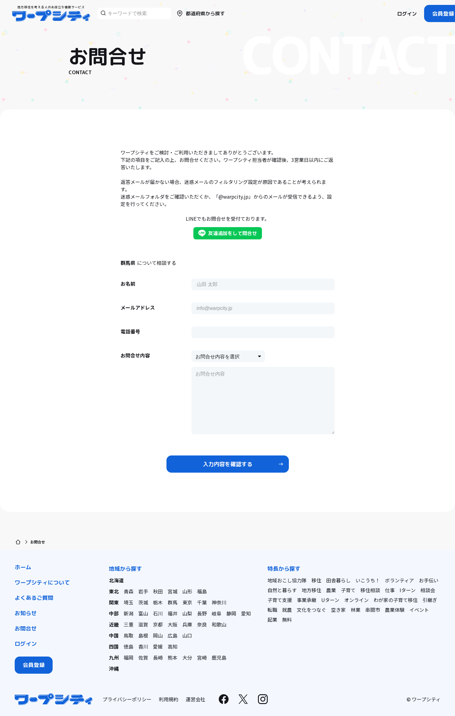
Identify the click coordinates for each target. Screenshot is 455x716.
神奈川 (219, 602)
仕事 (390, 590)
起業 (272, 619)
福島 (202, 591)
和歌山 (219, 624)
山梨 (187, 613)
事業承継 (306, 599)
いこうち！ (368, 580)
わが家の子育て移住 (396, 599)
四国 (114, 646)
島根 (143, 635)
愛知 (246, 613)
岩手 (143, 591)
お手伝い (428, 580)
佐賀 (143, 657)
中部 (114, 613)
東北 (114, 591)
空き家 (338, 609)
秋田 (158, 591)
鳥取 (128, 635)
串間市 (372, 609)
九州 (114, 657)
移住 (316, 580)
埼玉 (128, 602)
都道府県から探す (200, 13)
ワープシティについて (42, 582)
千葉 (202, 602)
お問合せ (26, 628)
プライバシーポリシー (127, 699)
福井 (172, 613)
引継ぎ (430, 599)
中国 (114, 635)
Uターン (330, 599)
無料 (287, 619)
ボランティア (399, 580)
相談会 (427, 590)
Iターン (408, 590)
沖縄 (114, 668)
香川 (143, 646)
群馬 (172, 602)
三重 (128, 624)
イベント (419, 609)
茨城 (143, 602)
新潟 (128, 613)
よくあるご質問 (34, 598)
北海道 (116, 580)
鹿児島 (219, 657)
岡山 (158, 635)
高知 (172, 646)
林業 (355, 609)
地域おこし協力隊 (287, 580)
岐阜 (217, 613)
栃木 (158, 602)
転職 (272, 609)
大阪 (172, 624)
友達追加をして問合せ (227, 233)
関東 (114, 602)
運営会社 (195, 699)
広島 (172, 635)
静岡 (231, 613)
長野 (202, 613)
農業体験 (395, 609)
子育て (348, 590)
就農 (287, 609)
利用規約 (168, 699)
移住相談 (370, 590)
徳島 (128, 646)
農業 (331, 590)
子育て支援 (279, 599)
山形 (187, 591)
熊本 (172, 657)
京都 (158, 624)
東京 (187, 602)
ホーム (23, 567)
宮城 (172, 591)
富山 (143, 613)
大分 (187, 657)
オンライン (356, 599)
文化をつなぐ (311, 609)
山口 (187, 635)
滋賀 (143, 624)
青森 (128, 591)
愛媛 (158, 646)
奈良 (202, 624)
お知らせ (26, 613)
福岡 (128, 657)
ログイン (407, 13)
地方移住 (311, 590)
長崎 (158, 657)
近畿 (114, 624)
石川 (158, 613)
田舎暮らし (338, 580)
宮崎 (202, 657)
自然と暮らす (282, 590)
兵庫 (187, 624)
